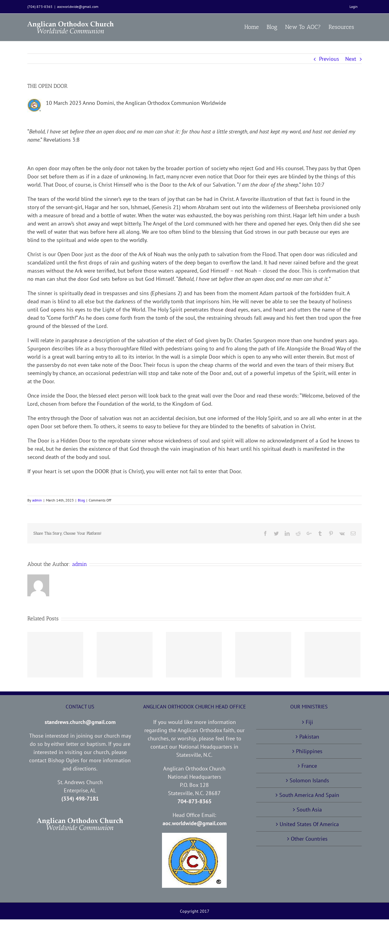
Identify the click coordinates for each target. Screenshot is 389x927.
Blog (81, 500)
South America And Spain (309, 794)
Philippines (309, 751)
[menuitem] (354, 6)
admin (37, 500)
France (309, 765)
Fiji (309, 722)
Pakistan (309, 736)
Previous (329, 58)
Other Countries (309, 838)
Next (350, 58)
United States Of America (309, 824)
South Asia (309, 809)
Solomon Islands (309, 780)
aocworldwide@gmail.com (77, 6)
